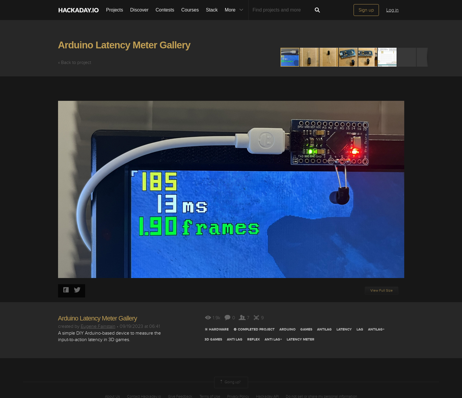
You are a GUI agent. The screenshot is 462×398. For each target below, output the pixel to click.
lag (360, 329)
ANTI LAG (234, 339)
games (306, 329)
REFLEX (253, 339)
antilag (324, 329)
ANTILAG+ (376, 329)
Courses (190, 9)
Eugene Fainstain (98, 326)
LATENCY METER (300, 339)
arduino (287, 329)
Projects (114, 9)
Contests (165, 9)
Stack (212, 9)
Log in (392, 10)
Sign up (366, 10)
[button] (309, 57)
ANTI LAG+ (273, 339)
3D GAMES (213, 339)
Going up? (230, 382)
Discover (139, 9)
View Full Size (381, 290)
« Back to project (74, 62)
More (235, 10)
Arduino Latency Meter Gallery (124, 45)
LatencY (344, 329)
